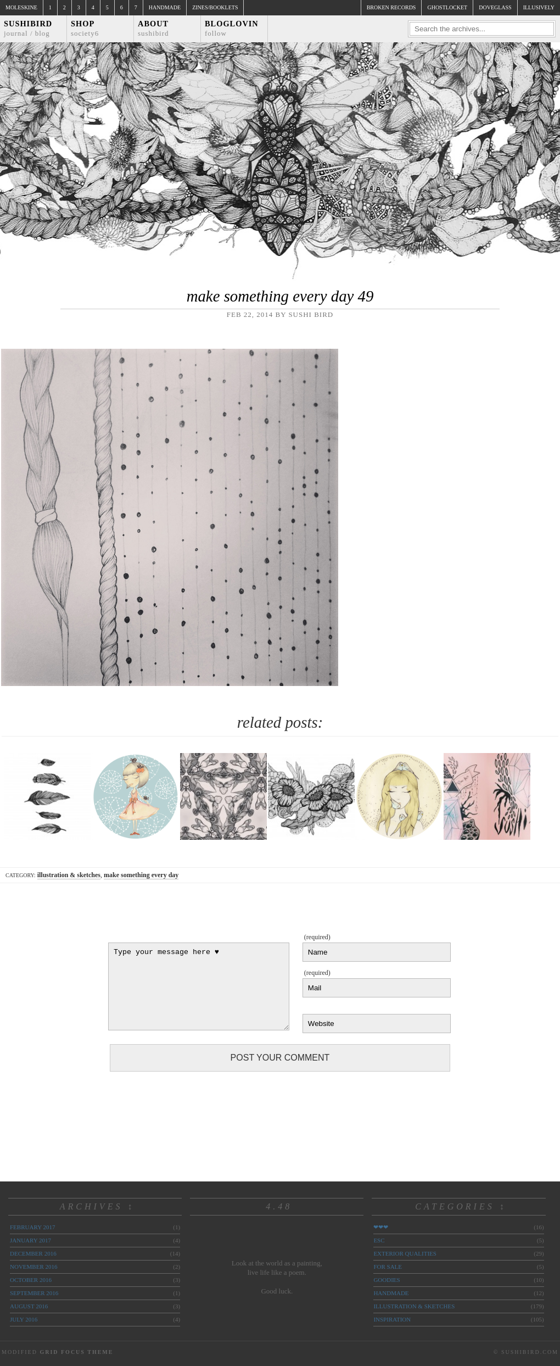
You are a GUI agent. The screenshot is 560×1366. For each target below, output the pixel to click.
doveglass (495, 7)
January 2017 (30, 1240)
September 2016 (34, 1293)
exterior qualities (404, 1253)
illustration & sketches (68, 875)
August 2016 (29, 1306)
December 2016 (33, 1253)
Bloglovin (232, 28)
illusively (539, 7)
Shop (85, 28)
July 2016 (23, 1319)
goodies (386, 1279)
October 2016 (31, 1279)
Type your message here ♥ (198, 986)
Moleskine (21, 7)
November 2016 (33, 1266)
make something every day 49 (280, 296)
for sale (387, 1266)
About (153, 28)
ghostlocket (447, 7)
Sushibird (28, 28)
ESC (378, 1240)
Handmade (165, 7)
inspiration (392, 1319)
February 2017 (32, 1227)
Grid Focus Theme (76, 1352)
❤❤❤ (380, 1227)
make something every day (141, 875)
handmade (390, 1293)
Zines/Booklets (215, 7)
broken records (391, 7)
